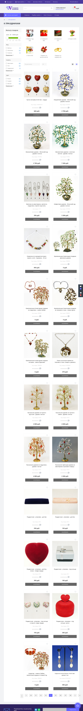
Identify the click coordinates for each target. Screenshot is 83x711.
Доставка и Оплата (37, 2)
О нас (29, 2)
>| (79, 695)
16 (60, 695)
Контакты (55, 2)
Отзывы (57, 15)
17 (65, 695)
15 (55, 695)
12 (40, 695)
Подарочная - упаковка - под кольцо (65, 569)
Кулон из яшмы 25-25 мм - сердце (37, 100)
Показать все (10, 55)
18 (70, 695)
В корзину (37, 115)
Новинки (27, 15)
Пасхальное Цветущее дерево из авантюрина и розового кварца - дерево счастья (65, 466)
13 (45, 695)
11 (35, 695)
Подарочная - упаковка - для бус (37, 517)
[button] (20, 2)
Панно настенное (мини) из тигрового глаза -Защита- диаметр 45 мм (65, 362)
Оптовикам (47, 2)
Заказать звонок (60, 9)
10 (30, 695)
